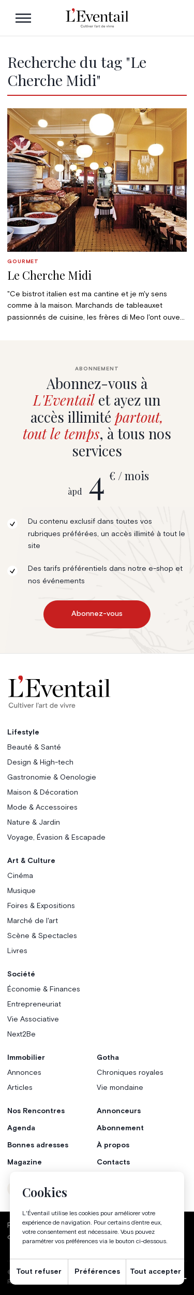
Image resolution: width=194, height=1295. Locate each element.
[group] (96, 215)
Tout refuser (39, 1271)
